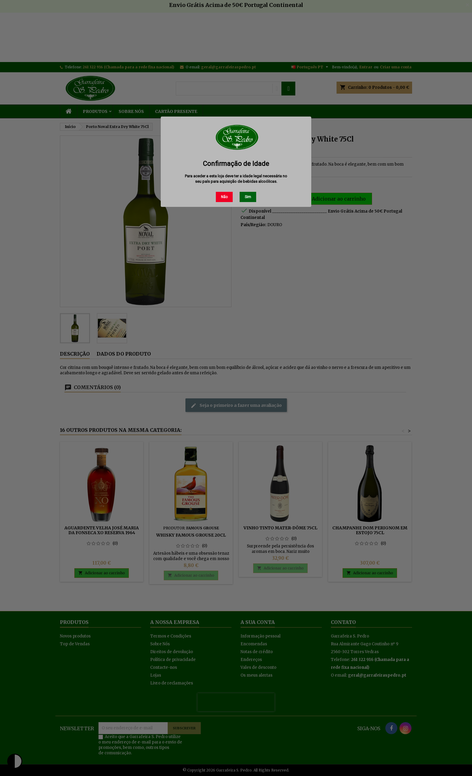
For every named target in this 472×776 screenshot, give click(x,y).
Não (224, 197)
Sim (248, 197)
